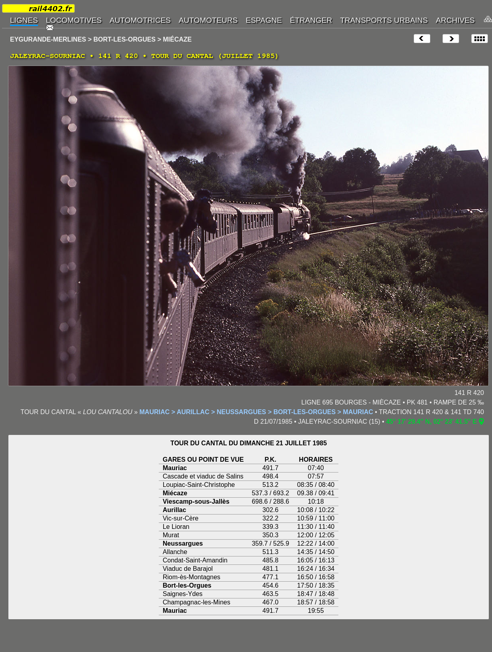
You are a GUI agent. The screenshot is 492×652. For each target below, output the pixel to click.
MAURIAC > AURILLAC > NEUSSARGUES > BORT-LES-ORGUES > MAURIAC (256, 412)
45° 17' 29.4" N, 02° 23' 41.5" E (431, 421)
